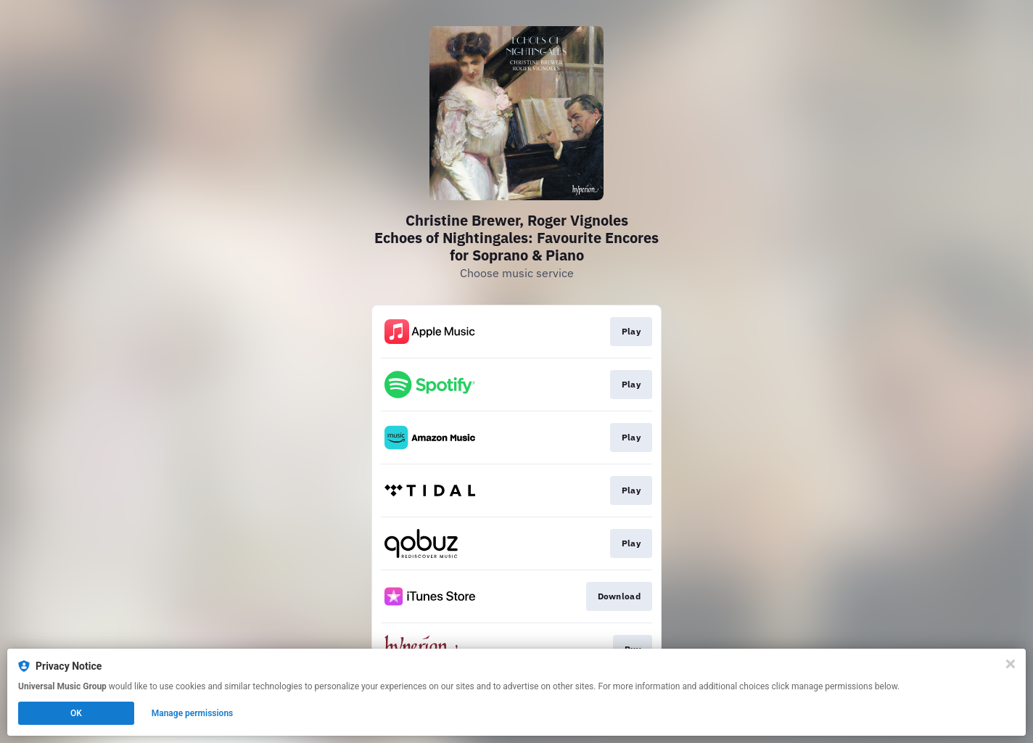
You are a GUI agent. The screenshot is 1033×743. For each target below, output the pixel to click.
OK (76, 713)
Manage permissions (193, 713)
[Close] (1010, 664)
